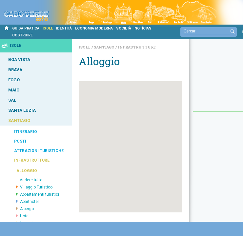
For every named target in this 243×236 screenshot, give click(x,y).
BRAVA (15, 69)
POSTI (20, 141)
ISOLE (48, 28)
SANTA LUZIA (22, 110)
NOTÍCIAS (143, 28)
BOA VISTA (19, 59)
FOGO (14, 79)
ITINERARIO (25, 131)
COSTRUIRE (22, 35)
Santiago (104, 47)
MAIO (13, 90)
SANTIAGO (19, 120)
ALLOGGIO (26, 170)
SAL (12, 100)
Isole (85, 47)
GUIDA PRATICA (25, 28)
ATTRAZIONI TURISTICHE (39, 150)
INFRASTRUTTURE (32, 160)
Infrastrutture (137, 47)
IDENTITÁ (64, 28)
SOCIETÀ (123, 28)
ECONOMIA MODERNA (94, 28)
